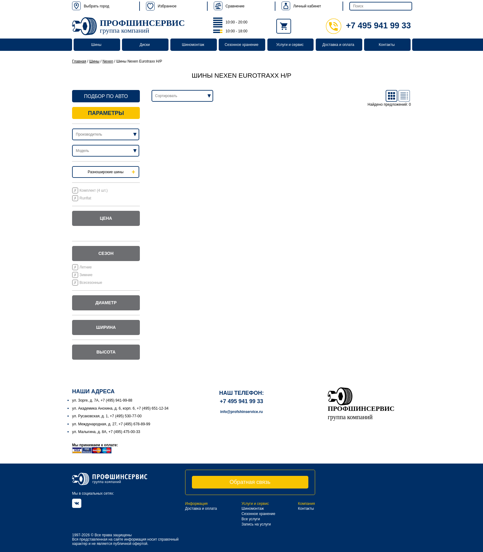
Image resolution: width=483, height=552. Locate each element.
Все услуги (251, 519)
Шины (96, 45)
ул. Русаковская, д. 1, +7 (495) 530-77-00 (107, 416)
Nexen (108, 61)
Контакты (387, 45)
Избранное (161, 6)
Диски (145, 45)
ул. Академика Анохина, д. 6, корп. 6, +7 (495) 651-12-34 (120, 408)
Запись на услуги (256, 524)
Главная (79, 61)
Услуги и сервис (290, 45)
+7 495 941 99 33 (368, 25)
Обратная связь (249, 482)
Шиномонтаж (193, 45)
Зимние (85, 275)
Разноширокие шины (106, 172)
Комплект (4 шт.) (93, 190)
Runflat (85, 198)
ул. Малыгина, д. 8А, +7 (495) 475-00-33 (106, 432)
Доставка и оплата (339, 45)
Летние (85, 267)
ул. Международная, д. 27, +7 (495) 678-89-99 (111, 424)
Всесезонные (90, 282)
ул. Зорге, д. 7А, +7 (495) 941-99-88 (102, 400)
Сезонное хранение (241, 45)
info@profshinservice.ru (241, 412)
